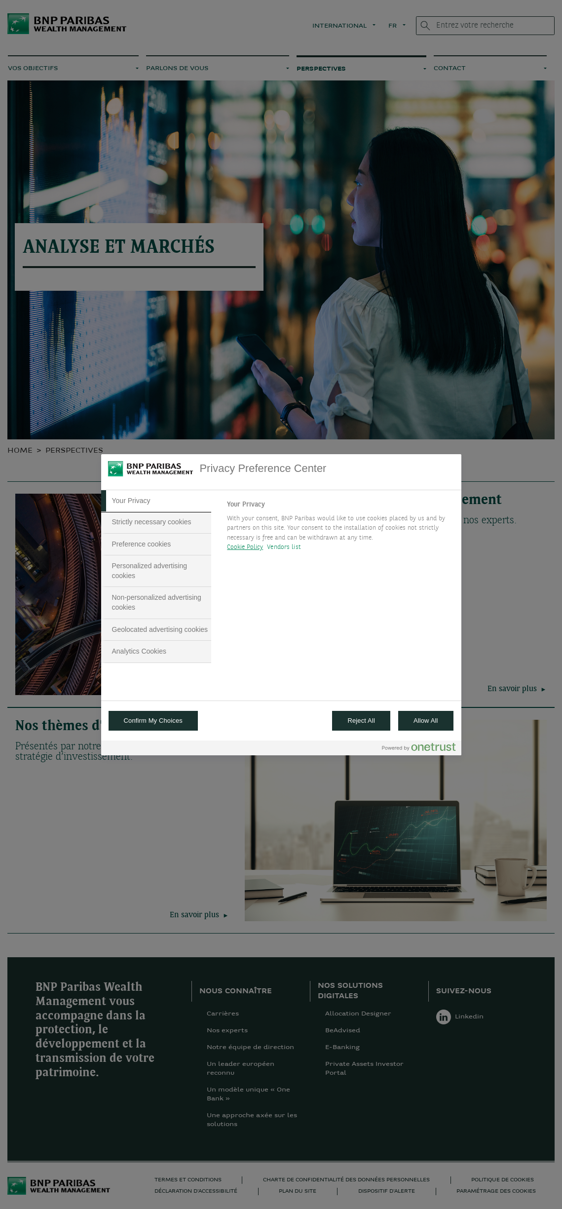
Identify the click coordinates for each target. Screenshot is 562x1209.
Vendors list (284, 547)
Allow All (425, 720)
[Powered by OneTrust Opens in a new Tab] (418, 749)
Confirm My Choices (153, 720)
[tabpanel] (339, 528)
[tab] (156, 501)
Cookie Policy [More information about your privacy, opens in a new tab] (245, 547)
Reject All (361, 720)
